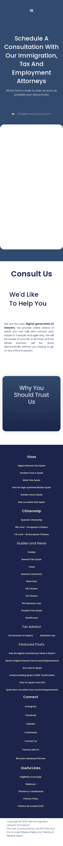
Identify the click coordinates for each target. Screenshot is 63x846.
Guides (31, 552)
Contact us (31, 741)
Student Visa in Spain (31, 472)
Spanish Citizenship (31, 519)
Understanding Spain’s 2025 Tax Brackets (32, 675)
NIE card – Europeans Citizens (31, 527)
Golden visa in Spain (31, 494)
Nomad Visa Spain (31, 559)
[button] (31, 10)
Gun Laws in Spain (32, 667)
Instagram (30, 706)
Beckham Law (47, 635)
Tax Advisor (31, 626)
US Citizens (32, 595)
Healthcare (31, 617)
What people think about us (31, 410)
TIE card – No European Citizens (31, 534)
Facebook (30, 715)
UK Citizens (32, 588)
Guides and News (31, 543)
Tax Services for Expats (20, 635)
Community (31, 732)
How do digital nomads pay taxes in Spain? (32, 653)
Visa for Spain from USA (32, 682)
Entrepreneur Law (31, 603)
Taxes (31, 566)
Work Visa (31, 581)
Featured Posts (31, 644)
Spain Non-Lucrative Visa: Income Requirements (32, 689)
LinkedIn (30, 723)
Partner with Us (31, 749)
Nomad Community (31, 574)
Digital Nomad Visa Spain (31, 465)
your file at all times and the (37, 339)
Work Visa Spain (31, 480)
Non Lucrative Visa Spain (31, 502)
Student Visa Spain (31, 610)
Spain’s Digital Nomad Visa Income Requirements (32, 660)
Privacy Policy (29, 832)
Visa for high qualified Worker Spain (31, 487)
